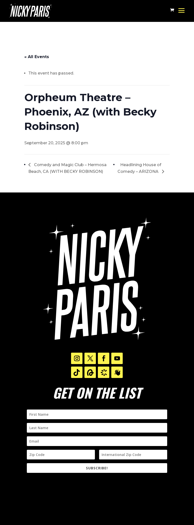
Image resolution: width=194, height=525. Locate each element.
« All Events (36, 56)
